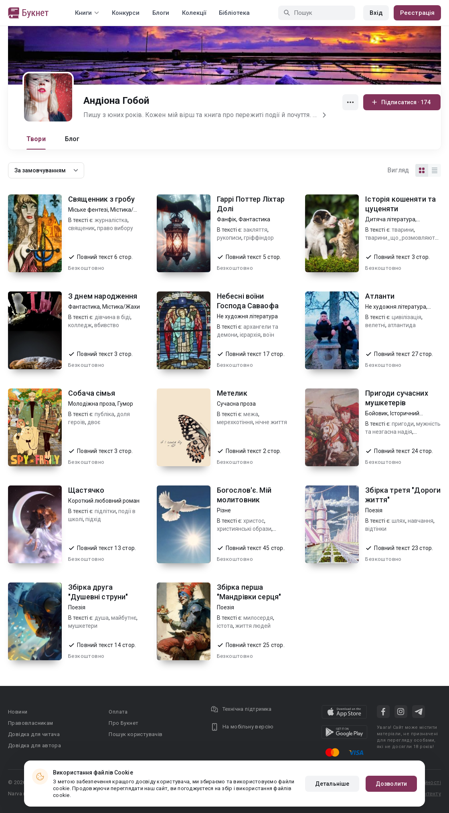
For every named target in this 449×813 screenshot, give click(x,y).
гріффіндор (259, 238)
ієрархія (250, 335)
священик (81, 228)
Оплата (118, 712)
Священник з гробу (101, 199)
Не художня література (247, 316)
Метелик (232, 393)
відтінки (375, 529)
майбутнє (123, 618)
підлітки (105, 511)
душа (102, 618)
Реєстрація (417, 12)
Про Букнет (123, 723)
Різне (224, 510)
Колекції (194, 12)
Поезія (373, 510)
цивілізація (406, 317)
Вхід (376, 12)
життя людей (253, 626)
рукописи (229, 238)
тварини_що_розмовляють (401, 238)
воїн (268, 335)
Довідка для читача (34, 734)
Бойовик (376, 413)
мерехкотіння (235, 422)
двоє (93, 422)
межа (250, 414)
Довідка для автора (34, 745)
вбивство (106, 325)
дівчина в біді (112, 317)
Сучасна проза (236, 403)
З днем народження (103, 296)
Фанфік (226, 219)
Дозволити (391, 784)
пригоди (403, 424)
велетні (375, 325)
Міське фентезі (88, 209)
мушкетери (82, 626)
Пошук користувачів (135, 734)
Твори (36, 139)
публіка (104, 414)
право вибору (115, 228)
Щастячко (86, 490)
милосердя (258, 618)
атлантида (402, 325)
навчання (420, 521)
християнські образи (244, 529)
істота (225, 626)
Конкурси (126, 12)
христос (253, 521)
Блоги (160, 12)
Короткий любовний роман (104, 501)
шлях (398, 521)
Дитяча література (390, 219)
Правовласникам (30, 723)
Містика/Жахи (121, 306)
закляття (255, 230)
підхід (93, 519)
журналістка (111, 220)
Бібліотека (234, 12)
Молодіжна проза (91, 403)
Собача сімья (91, 393)
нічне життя (271, 422)
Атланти (379, 296)
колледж (80, 325)
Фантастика (254, 219)
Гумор (125, 403)
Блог (72, 139)
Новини (17, 712)
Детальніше (332, 784)
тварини (403, 230)
